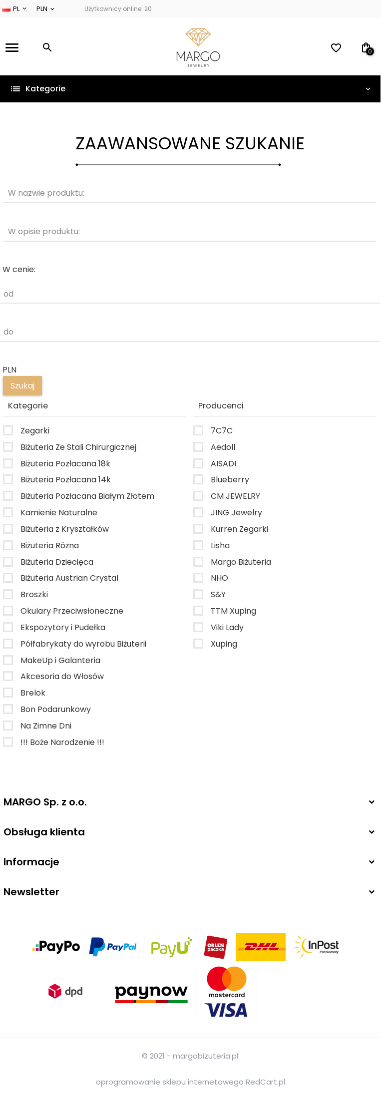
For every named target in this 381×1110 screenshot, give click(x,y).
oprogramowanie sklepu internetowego (170, 1082)
